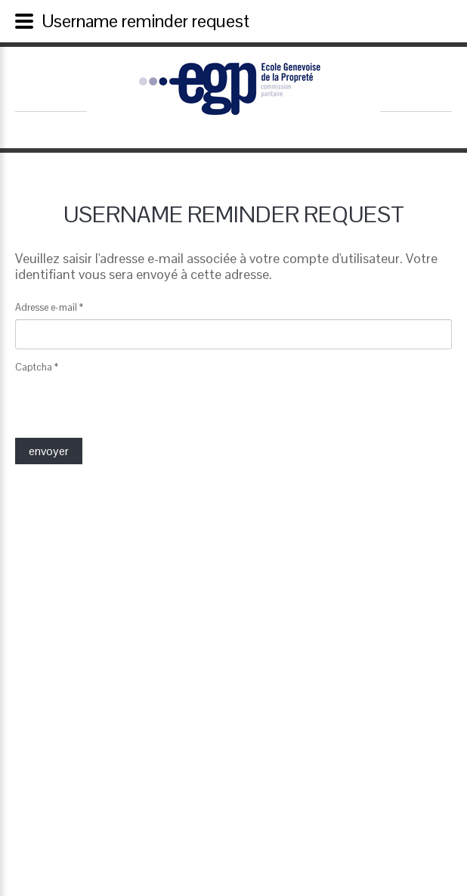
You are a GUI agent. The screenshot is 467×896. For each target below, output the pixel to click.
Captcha (36, 367)
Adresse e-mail (49, 307)
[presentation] (130, 408)
